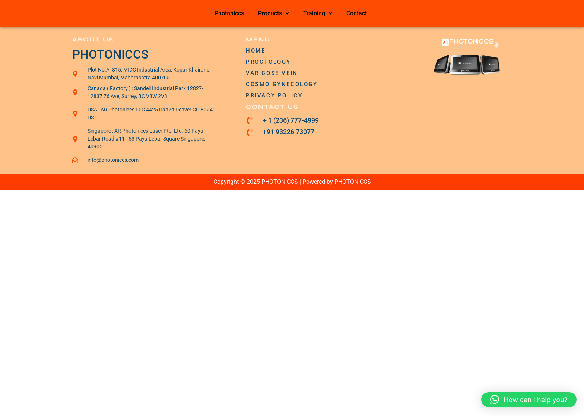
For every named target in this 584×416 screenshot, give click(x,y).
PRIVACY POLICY (274, 95)
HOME (255, 50)
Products (273, 13)
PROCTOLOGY (268, 62)
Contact (356, 13)
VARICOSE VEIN (272, 73)
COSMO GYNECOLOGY (282, 84)
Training (317, 13)
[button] (273, 13)
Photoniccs (229, 13)
